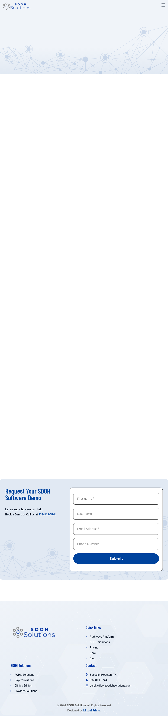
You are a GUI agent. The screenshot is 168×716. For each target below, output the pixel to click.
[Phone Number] (116, 544)
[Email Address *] (116, 529)
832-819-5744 (47, 514)
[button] (163, 5)
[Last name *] (116, 514)
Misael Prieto (91, 710)
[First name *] (116, 499)
